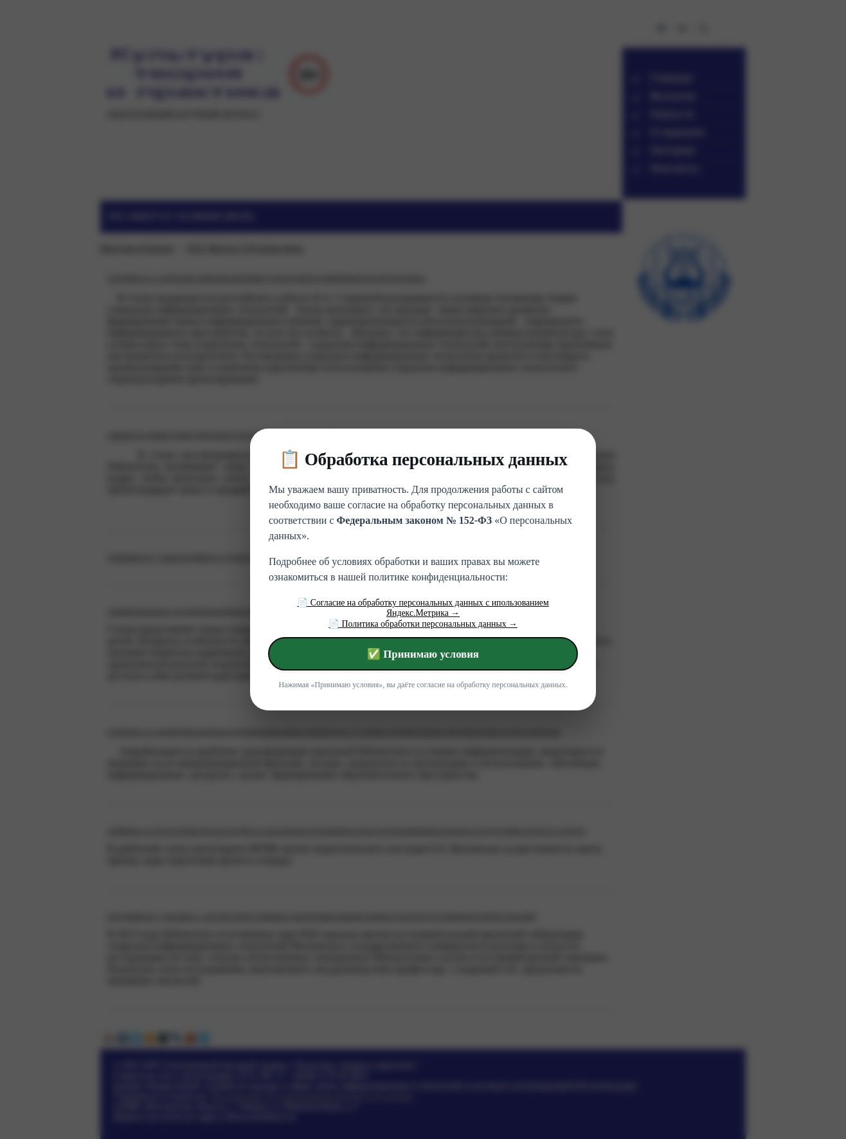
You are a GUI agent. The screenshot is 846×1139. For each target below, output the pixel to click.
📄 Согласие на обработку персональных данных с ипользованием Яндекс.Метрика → (422, 608)
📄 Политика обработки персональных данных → (423, 624)
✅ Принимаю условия (423, 654)
